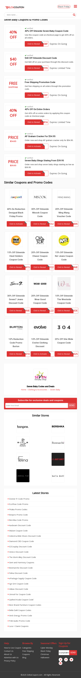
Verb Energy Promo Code (20, 615)
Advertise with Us (11, 657)
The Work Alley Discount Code (22, 557)
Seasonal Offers (49, 643)
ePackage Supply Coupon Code (22, 578)
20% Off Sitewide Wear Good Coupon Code (40, 299)
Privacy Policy (9, 660)
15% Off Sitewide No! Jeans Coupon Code (64, 256)
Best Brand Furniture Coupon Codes (24, 605)
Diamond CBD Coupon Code (21, 541)
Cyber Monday (47, 648)
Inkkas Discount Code (18, 589)
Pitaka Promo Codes (17, 509)
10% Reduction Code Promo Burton (16, 343)
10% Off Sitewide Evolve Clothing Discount (40, 343)
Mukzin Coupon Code (18, 530)
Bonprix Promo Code (18, 514)
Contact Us (8, 651)
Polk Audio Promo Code (19, 621)
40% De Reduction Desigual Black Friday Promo (16, 213)
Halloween (45, 657)
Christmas (45, 654)
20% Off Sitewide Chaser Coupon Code (40, 256)
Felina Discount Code (18, 573)
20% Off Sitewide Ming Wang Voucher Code (64, 213)
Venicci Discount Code (18, 552)
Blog (24, 657)
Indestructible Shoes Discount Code (24, 536)
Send (71, 405)
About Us (8, 654)
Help (6, 643)
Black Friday (64, 6)
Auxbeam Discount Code (19, 525)
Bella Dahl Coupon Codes (19, 610)
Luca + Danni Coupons (18, 626)
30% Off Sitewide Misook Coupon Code (40, 213)
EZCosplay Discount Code (20, 546)
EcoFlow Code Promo (18, 504)
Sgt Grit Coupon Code (18, 583)
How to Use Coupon (12, 648)
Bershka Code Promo (18, 520)
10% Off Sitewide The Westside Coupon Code (64, 299)
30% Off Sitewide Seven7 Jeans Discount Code (16, 299)
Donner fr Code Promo (18, 498)
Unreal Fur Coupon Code (19, 594)
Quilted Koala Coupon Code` (21, 599)
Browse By (27, 643)
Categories (26, 648)
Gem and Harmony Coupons (21, 562)
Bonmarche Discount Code (20, 567)
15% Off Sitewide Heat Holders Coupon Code (16, 256)
